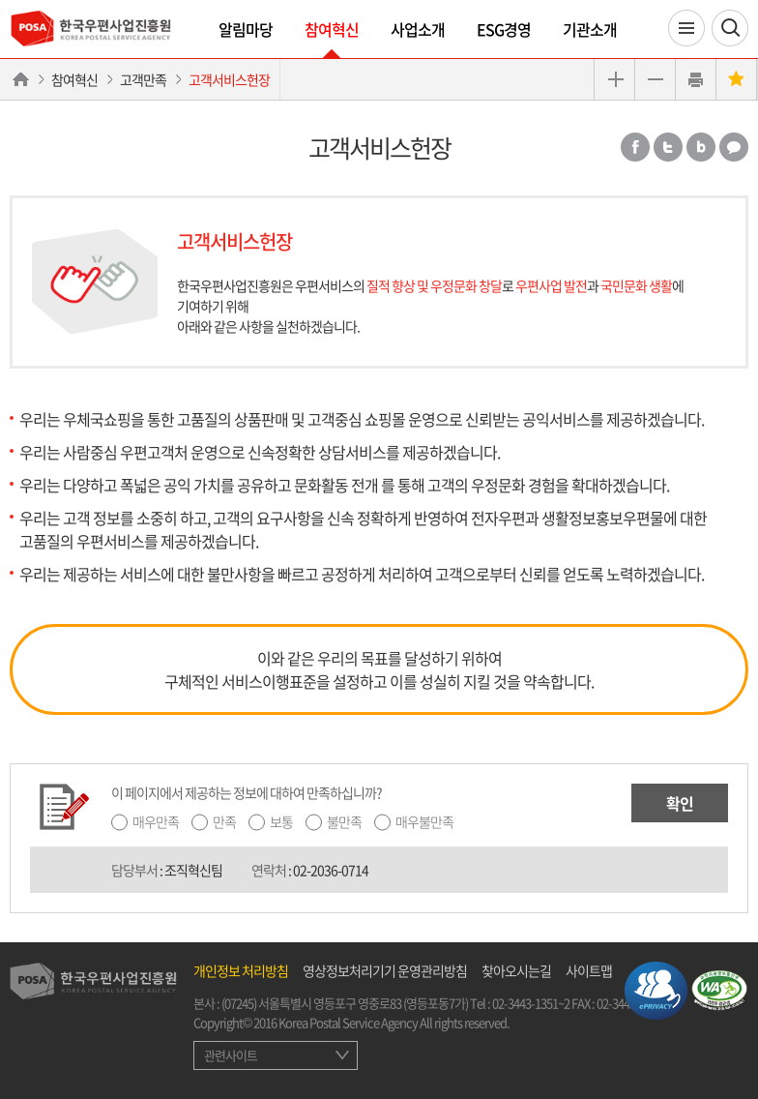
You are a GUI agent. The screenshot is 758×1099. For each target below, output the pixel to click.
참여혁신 (332, 29)
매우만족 (155, 821)
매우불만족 (424, 821)
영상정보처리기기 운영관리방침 (385, 970)
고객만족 (143, 79)
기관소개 (590, 29)
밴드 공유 (700, 147)
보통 (281, 821)
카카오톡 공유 (733, 147)
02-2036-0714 (330, 869)
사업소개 (418, 29)
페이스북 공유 (635, 147)
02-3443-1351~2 (530, 1003)
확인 (679, 803)
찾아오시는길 (516, 970)
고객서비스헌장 (229, 79)
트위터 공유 (668, 147)
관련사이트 (230, 1055)
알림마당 (246, 29)
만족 (224, 821)
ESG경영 (504, 29)
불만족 (344, 821)
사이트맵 (589, 970)
